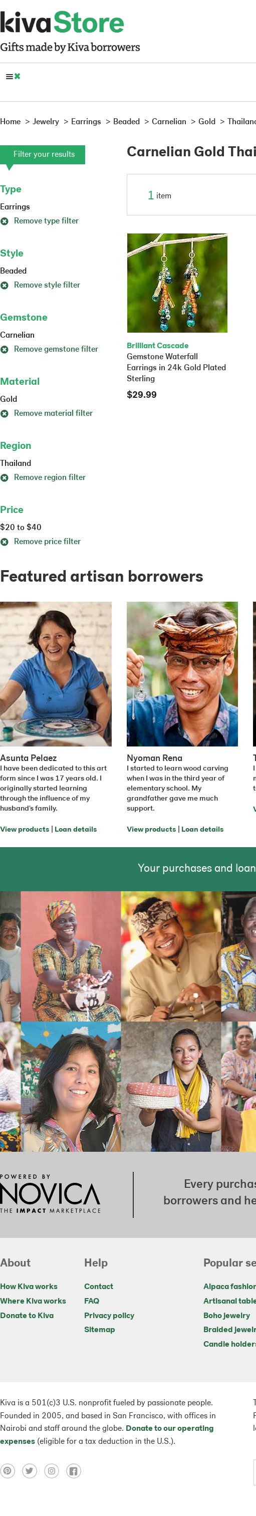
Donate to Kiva (27, 1316)
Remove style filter (40, 286)
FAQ (91, 1302)
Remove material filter (46, 414)
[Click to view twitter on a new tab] (33, 1471)
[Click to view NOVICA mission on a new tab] (50, 1195)
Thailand (15, 464)
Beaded (13, 272)
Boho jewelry (226, 1316)
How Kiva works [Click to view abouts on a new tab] (29, 1287)
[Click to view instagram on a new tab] (55, 1471)
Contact (98, 1287)
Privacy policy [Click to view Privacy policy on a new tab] (109, 1316)
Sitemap (99, 1330)
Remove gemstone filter (49, 350)
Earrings (15, 207)
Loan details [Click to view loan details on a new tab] (76, 830)
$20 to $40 (21, 528)
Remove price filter (40, 542)
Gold (8, 400)
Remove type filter (39, 221)
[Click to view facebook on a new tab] (76, 1471)
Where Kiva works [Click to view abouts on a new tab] (33, 1302)
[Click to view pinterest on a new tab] (11, 1471)
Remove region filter (43, 478)
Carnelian (17, 336)
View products (24, 830)
